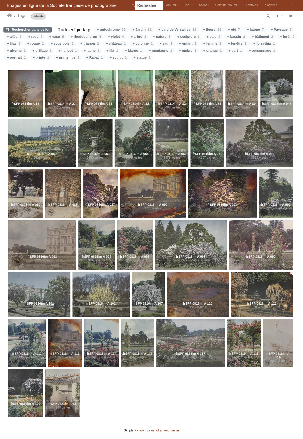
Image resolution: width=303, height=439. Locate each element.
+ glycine (16, 50)
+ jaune (91, 50)
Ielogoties (270, 5)
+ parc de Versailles (177, 29)
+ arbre (138, 36)
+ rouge (35, 43)
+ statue (142, 57)
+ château (116, 43)
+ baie (213, 36)
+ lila (112, 50)
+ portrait (16, 57)
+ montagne (160, 50)
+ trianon (89, 43)
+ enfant (187, 43)
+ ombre (187, 50)
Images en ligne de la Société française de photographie (62, 5)
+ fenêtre (237, 43)
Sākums (9, 15)
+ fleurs (212, 29)
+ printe (41, 57)
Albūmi (171, 5)
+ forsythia (264, 43)
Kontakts (251, 5)
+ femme (212, 43)
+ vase (56, 36)
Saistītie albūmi (226, 5)
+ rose (35, 36)
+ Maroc (133, 50)
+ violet (116, 36)
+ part (235, 50)
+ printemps (68, 57)
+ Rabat (94, 57)
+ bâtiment (262, 36)
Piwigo (139, 430)
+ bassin (236, 36)
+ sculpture (188, 36)
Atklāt (203, 5)
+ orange (212, 50)
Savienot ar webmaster (163, 430)
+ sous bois (62, 43)
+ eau (166, 43)
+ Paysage (281, 29)
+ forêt (287, 36)
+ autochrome (111, 29)
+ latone (255, 29)
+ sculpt (118, 57)
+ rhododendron (86, 36)
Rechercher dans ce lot (27, 29)
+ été (234, 29)
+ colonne (143, 43)
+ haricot (68, 50)
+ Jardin (142, 29)
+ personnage (262, 50)
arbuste (38, 16)
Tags (22, 15)
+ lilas (13, 43)
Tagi (187, 5)
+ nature (161, 36)
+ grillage (42, 50)
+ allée (14, 36)
